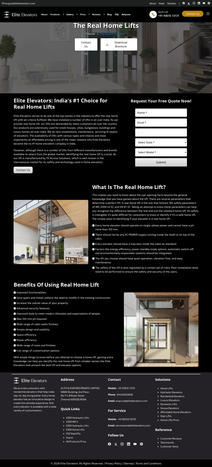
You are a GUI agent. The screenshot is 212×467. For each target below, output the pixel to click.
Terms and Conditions (148, 463)
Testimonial (167, 442)
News (162, 3)
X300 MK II (72, 421)
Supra (69, 437)
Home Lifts (166, 388)
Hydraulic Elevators (171, 392)
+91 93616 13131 (168, 16)
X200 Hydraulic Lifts (77, 417)
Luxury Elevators (170, 400)
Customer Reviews (171, 438)
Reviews (171, 3)
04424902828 (125, 394)
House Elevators (169, 408)
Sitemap (129, 463)
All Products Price (76, 441)
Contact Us (192, 14)
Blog (109, 14)
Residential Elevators (172, 396)
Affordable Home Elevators (175, 412)
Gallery (70, 14)
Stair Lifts (166, 415)
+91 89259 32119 (127, 419)
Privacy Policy (113, 463)
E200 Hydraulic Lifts (77, 425)
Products (55, 14)
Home (91, 33)
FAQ (117, 14)
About (152, 3)
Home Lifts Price (169, 419)
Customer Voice (169, 446)
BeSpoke (126, 14)
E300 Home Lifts (75, 429)
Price (82, 14)
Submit (161, 162)
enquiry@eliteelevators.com (131, 400)
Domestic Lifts (168, 404)
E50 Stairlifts (73, 433)
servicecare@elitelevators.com (133, 425)
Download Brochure (116, 44)
